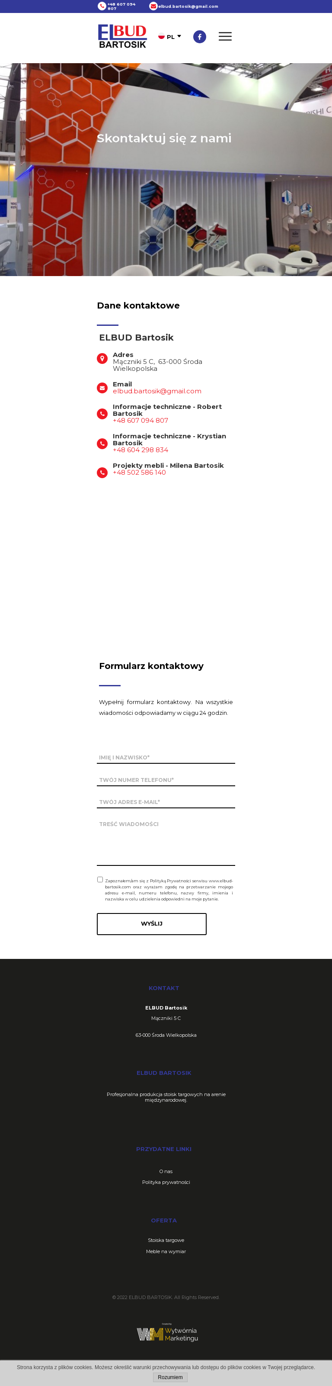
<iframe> (166, 553)
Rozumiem (170, 1377)
